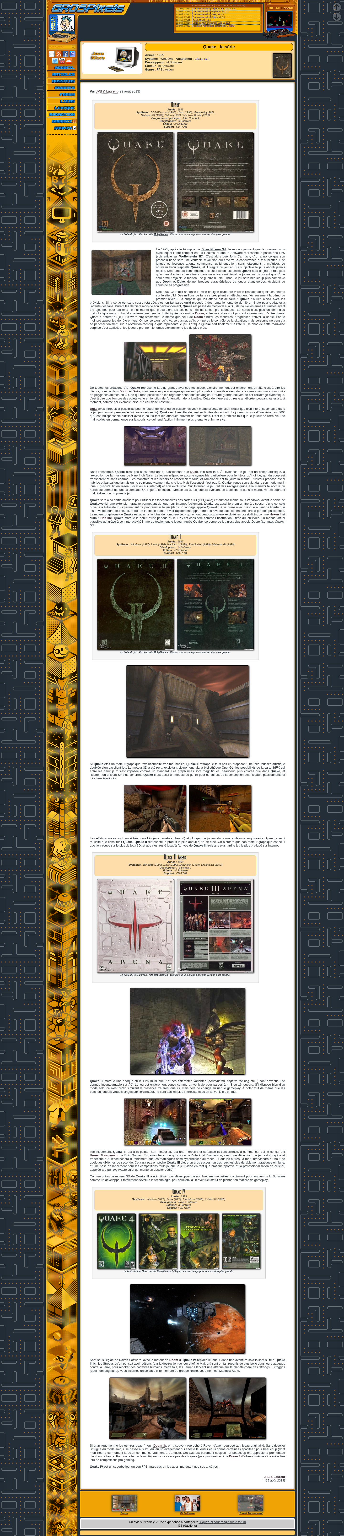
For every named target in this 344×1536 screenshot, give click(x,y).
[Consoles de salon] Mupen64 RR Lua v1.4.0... (214, 8)
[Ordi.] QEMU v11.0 (201, 20)
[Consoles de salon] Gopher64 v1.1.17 (210, 11)
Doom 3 (175, 1360)
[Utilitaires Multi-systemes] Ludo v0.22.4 (211, 23)
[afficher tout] (201, 58)
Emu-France (239, 5)
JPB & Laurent (107, 91)
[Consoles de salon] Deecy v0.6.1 (208, 14)
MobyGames (161, 234)
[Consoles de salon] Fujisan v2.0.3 (208, 17)
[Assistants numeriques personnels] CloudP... (213, 26)
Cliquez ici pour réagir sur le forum (222, 1522)
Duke (93, 408)
